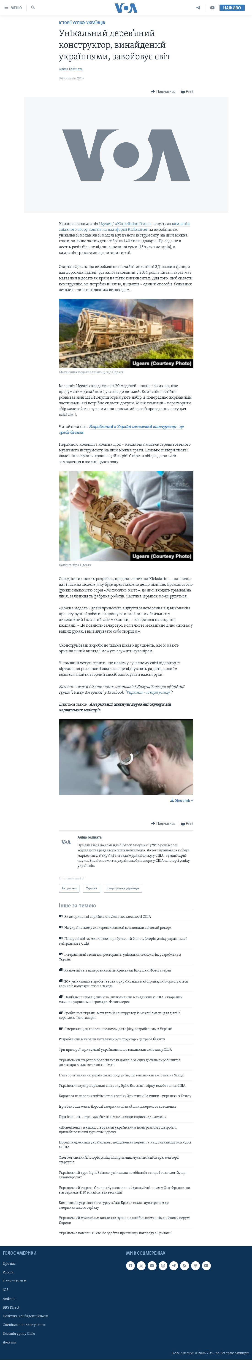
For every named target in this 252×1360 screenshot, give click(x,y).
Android (9, 1299)
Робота (8, 1273)
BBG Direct (11, 1307)
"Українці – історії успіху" (148, 692)
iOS (5, 1290)
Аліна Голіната (71, 69)
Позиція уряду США (19, 1334)
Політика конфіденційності (25, 1316)
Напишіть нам (14, 1281)
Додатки (9, 1342)
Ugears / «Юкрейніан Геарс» (125, 224)
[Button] (163, 92)
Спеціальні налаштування (24, 1325)
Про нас (9, 1264)
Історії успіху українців (82, 23)
